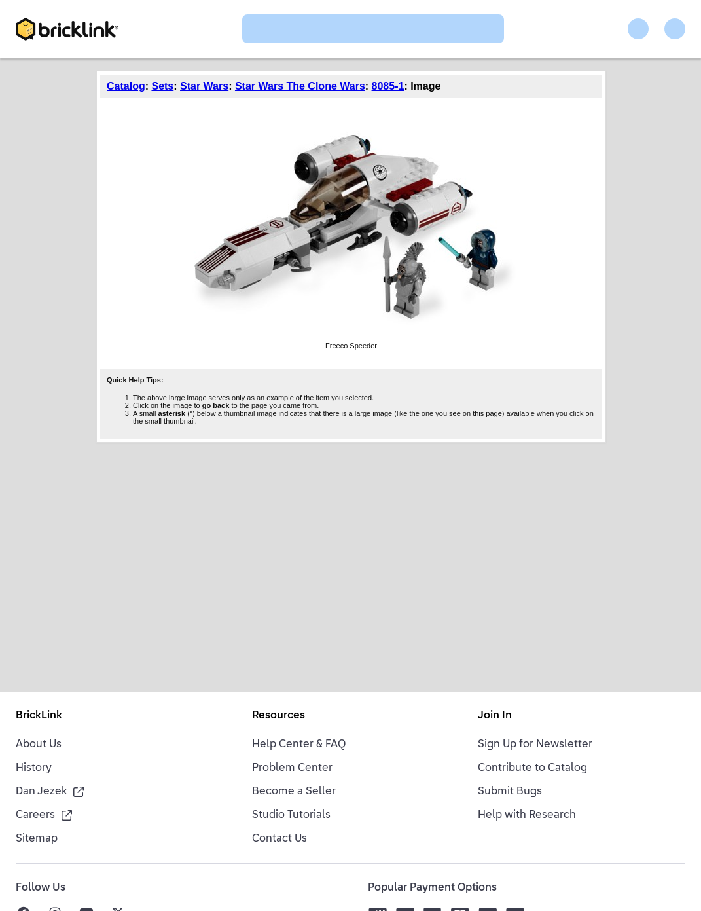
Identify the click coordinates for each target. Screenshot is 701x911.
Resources (278, 716)
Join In (495, 716)
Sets (162, 86)
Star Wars (204, 86)
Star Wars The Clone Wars (300, 86)
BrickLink (39, 716)
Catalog (126, 86)
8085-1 (388, 86)
